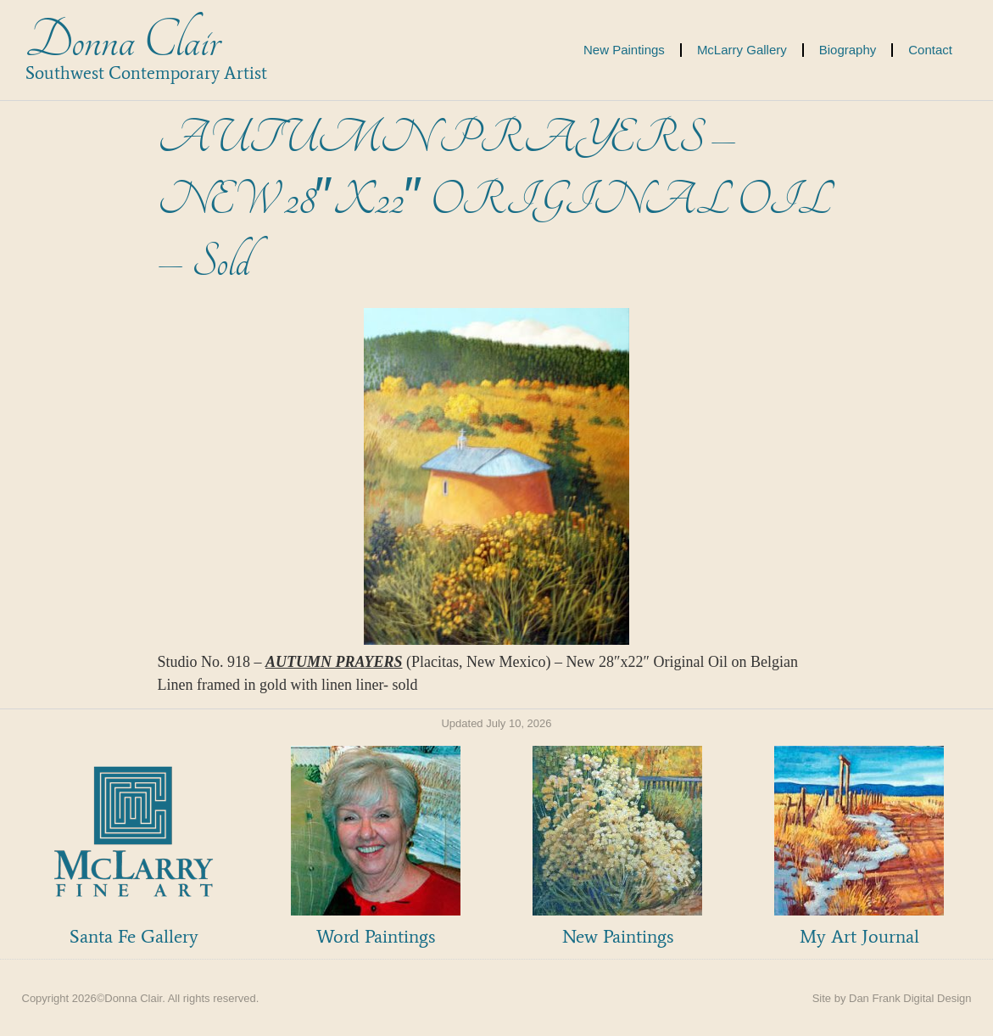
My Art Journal (859, 936)
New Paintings (624, 49)
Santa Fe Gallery (134, 936)
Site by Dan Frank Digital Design (892, 998)
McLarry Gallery (742, 49)
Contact (930, 49)
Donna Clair (122, 41)
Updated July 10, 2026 (496, 723)
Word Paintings (375, 936)
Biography (848, 49)
